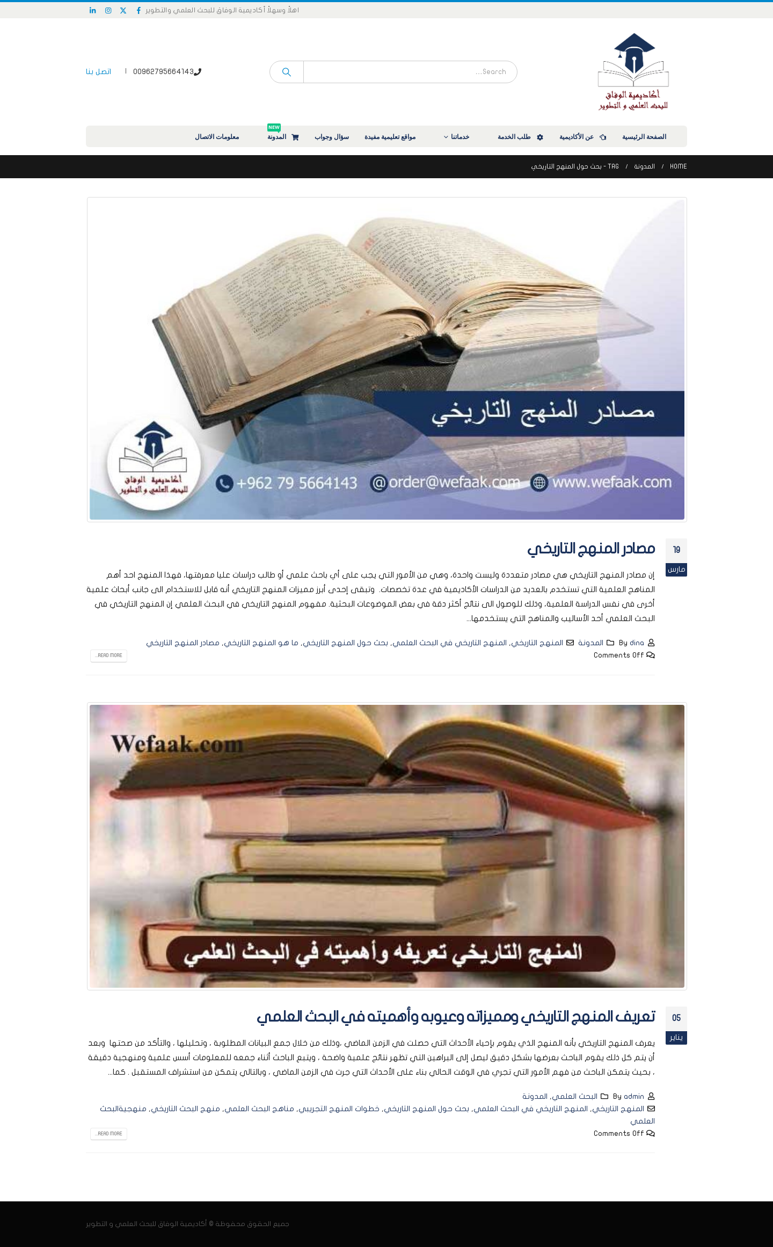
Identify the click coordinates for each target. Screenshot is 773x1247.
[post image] (386, 359)
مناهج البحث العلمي (259, 1109)
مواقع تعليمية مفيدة (396, 136)
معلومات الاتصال (224, 136)
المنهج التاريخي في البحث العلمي (449, 643)
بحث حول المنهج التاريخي (345, 643)
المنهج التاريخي (537, 643)
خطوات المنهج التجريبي (339, 1109)
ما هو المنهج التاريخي (261, 643)
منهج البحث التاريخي (185, 1109)
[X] (123, 10)
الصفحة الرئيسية (651, 136)
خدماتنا (467, 136)
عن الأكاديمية (583, 136)
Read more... (108, 655)
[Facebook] (139, 10)
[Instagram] (108, 10)
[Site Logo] (633, 72)
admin (634, 1096)
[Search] (286, 72)
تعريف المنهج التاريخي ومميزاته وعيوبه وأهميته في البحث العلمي (456, 1017)
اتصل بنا (98, 72)
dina (637, 643)
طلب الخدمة (521, 136)
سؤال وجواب (332, 136)
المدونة (283, 133)
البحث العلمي (574, 1096)
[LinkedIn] (93, 10)
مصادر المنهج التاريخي (591, 549)
